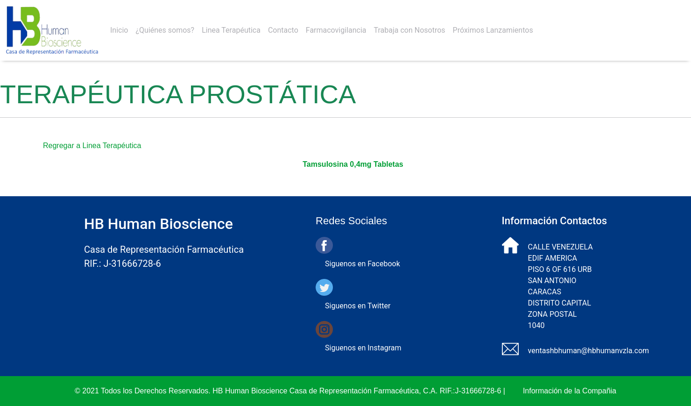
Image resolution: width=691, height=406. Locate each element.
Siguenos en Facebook (362, 263)
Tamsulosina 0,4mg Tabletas (353, 164)
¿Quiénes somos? (164, 30)
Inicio (119, 30)
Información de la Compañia (569, 391)
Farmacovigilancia (336, 30)
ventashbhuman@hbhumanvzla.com (588, 350)
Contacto (283, 30)
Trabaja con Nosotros (409, 30)
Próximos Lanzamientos (493, 30)
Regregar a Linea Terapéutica (92, 146)
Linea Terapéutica (231, 30)
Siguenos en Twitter (357, 305)
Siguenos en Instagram (363, 347)
